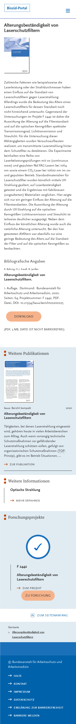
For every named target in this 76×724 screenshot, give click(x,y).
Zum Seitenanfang (52, 615)
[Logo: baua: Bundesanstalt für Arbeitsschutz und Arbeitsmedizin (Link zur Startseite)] (20, 8)
